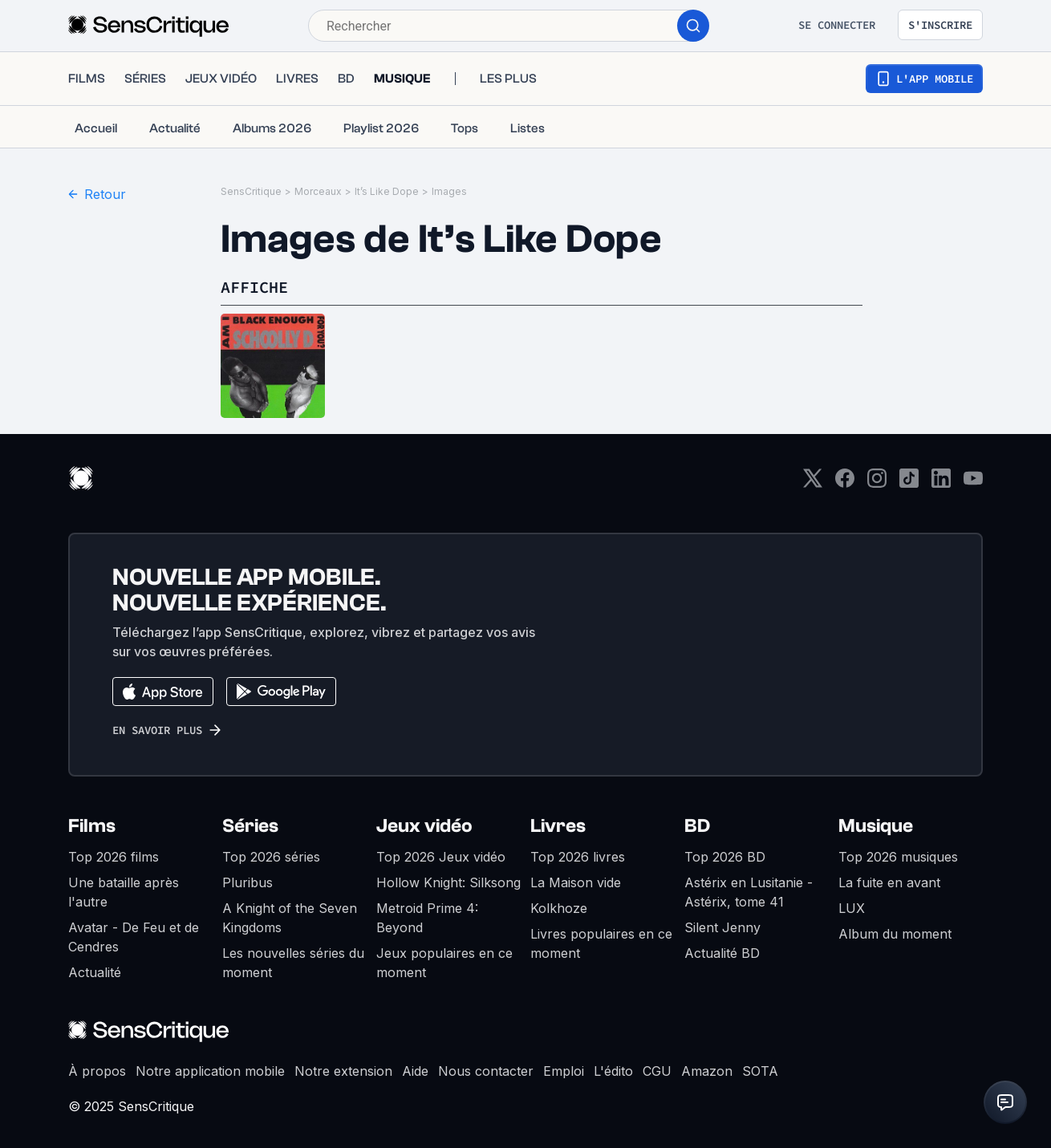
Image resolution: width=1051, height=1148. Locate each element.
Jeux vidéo (424, 826)
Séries (250, 826)
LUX (851, 908)
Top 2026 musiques (898, 857)
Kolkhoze (558, 908)
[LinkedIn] (941, 483)
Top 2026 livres (577, 857)
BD (697, 826)
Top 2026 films (113, 857)
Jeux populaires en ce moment (444, 962)
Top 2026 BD (724, 857)
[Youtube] (973, 483)
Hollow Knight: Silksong (448, 882)
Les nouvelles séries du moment (293, 962)
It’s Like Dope (387, 191)
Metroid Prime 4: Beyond (427, 917)
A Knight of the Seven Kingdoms (289, 917)
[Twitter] (812, 483)
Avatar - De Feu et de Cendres (133, 937)
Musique (875, 826)
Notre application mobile (210, 1071)
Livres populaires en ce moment (601, 943)
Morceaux (318, 191)
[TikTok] (909, 483)
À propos (97, 1071)
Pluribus (247, 882)
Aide (415, 1071)
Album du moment (895, 934)
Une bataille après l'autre (123, 892)
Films (92, 826)
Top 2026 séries (271, 857)
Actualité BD (722, 953)
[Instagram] (877, 483)
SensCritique (251, 191)
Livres (558, 826)
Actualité (94, 972)
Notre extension (343, 1071)
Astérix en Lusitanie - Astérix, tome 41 (748, 892)
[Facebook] (844, 483)
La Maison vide (575, 882)
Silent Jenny (722, 927)
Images (449, 191)
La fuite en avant (889, 882)
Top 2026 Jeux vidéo (440, 857)
